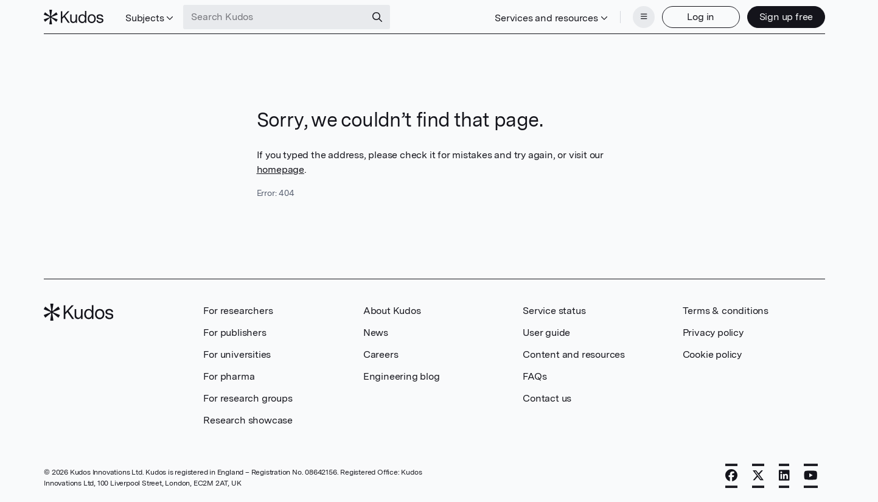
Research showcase (248, 420)
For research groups (247, 398)
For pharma (228, 376)
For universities (237, 354)
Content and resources (574, 354)
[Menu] (644, 17)
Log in (700, 17)
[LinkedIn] (784, 476)
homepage (280, 169)
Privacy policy (713, 332)
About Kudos (392, 310)
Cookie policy (712, 354)
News (375, 332)
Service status (554, 310)
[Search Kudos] (274, 17)
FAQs (534, 376)
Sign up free (786, 17)
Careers (381, 354)
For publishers (234, 332)
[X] (758, 476)
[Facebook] (731, 476)
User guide (546, 332)
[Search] (377, 17)
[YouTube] (811, 476)
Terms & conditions (725, 310)
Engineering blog (401, 376)
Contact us (547, 398)
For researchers (238, 310)
